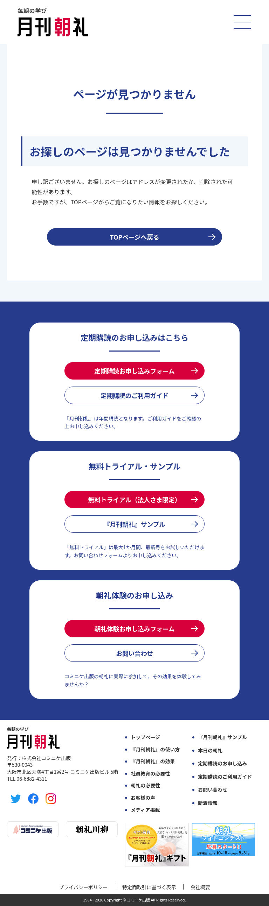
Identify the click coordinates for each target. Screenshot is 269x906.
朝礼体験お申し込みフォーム (135, 628)
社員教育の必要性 (150, 773)
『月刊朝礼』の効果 (153, 761)
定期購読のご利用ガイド (134, 395)
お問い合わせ (134, 653)
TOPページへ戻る (134, 236)
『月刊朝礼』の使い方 (155, 749)
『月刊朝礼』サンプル (134, 524)
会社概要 (200, 887)
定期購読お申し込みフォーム (135, 370)
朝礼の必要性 (145, 785)
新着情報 (208, 803)
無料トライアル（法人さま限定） (134, 499)
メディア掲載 (145, 810)
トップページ (145, 737)
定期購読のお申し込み (222, 763)
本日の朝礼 (210, 750)
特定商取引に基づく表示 (149, 887)
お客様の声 (143, 797)
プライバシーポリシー (83, 887)
